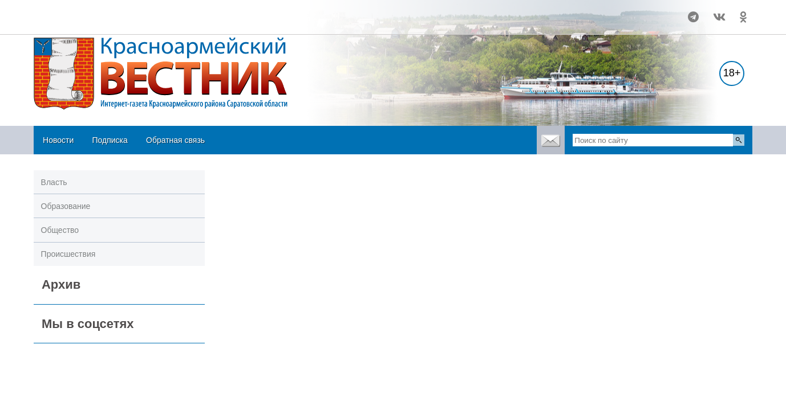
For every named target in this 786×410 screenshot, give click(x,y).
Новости (58, 140)
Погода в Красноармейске (108, 12)
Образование (66, 206)
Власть (54, 182)
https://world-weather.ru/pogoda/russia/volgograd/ (109, 22)
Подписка (109, 140)
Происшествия (68, 254)
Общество (60, 230)
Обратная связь (175, 140)
